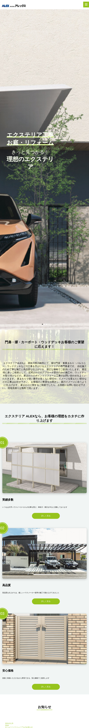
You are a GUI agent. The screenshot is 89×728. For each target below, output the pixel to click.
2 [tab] (44, 324)
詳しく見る (46, 516)
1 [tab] (42, 324)
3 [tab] (46, 324)
